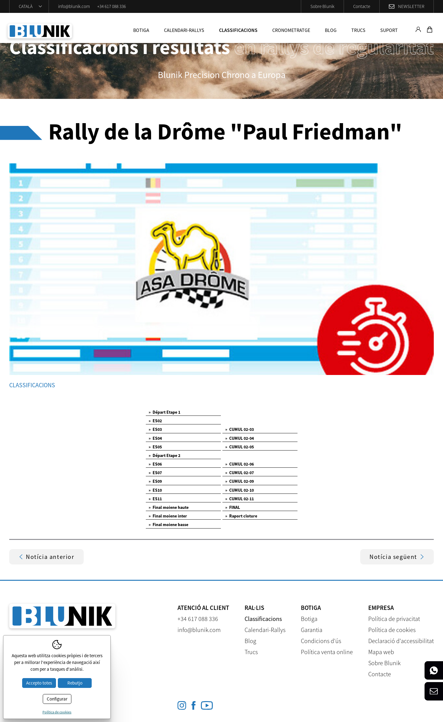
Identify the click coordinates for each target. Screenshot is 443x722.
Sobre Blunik (322, 6)
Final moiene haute (169, 507)
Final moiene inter (168, 516)
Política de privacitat (394, 618)
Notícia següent (397, 556)
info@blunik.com (74, 6)
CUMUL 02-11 (239, 498)
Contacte (361, 6)
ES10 (155, 490)
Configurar (57, 699)
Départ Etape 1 (164, 412)
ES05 (155, 447)
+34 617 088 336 (111, 6)
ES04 (155, 438)
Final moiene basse (168, 524)
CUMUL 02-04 (239, 438)
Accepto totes (39, 683)
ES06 (155, 464)
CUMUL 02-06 (239, 464)
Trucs (358, 30)
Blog (331, 30)
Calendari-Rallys (184, 30)
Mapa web (381, 652)
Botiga (141, 30)
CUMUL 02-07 (239, 472)
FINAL (232, 507)
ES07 (155, 472)
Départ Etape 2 (164, 455)
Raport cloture (241, 516)
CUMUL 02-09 (239, 481)
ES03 (155, 429)
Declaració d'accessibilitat (401, 641)
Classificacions (238, 30)
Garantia (311, 630)
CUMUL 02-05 (239, 447)
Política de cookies (392, 630)
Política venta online (327, 652)
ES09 (155, 481)
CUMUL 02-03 (239, 429)
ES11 (155, 498)
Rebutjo (74, 683)
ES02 (155, 420)
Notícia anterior (46, 556)
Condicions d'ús (321, 641)
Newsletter (411, 6)
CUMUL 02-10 (239, 490)
